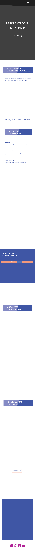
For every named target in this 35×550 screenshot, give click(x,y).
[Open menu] (28, 2)
